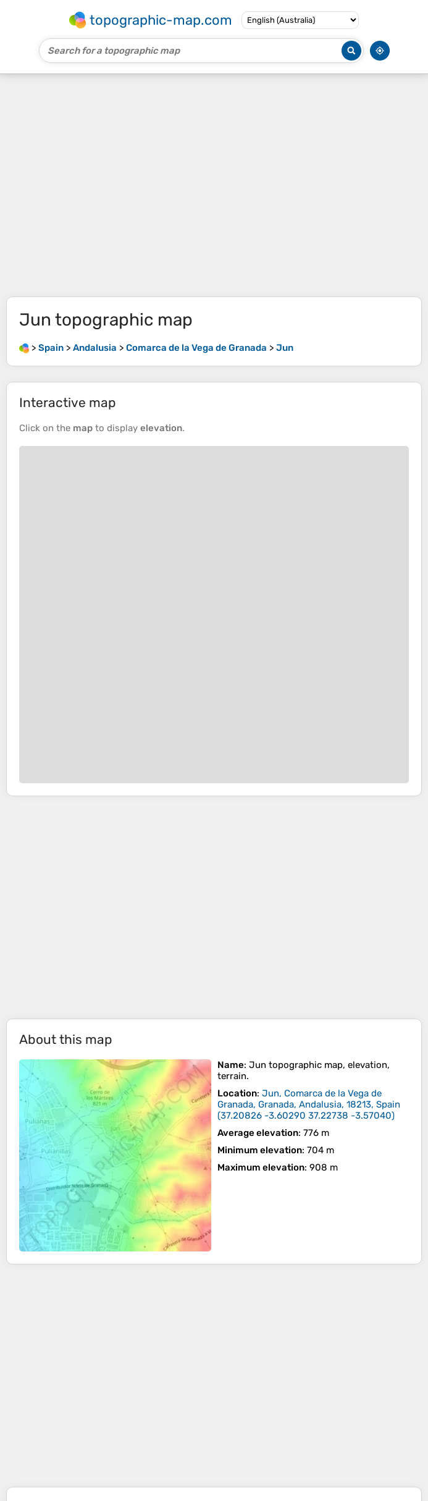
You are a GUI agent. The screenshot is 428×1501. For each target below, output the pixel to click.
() (308, 1104)
